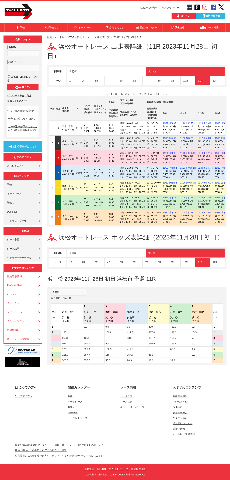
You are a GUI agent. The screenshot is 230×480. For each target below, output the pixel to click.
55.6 (107, 360)
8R (159, 80)
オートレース (14, 193)
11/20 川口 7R (187, 123)
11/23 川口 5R (221, 212)
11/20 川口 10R (187, 153)
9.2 (193, 343)
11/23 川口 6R (221, 197)
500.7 (152, 326)
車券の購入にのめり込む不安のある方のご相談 (41, 450)
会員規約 (89, 469)
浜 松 (152, 71)
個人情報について (118, 469)
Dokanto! (12, 211)
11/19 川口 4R (204, 123)
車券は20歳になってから (21, 118)
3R (96, 80)
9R (172, 80)
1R (70, 80)
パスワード (14, 62)
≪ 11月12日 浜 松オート (120, 94)
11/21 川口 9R (169, 153)
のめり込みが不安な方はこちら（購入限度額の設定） (22, 128)
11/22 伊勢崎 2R (170, 168)
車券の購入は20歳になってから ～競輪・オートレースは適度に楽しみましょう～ (62, 444)
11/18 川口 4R (221, 123)
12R (215, 80)
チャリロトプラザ (17, 220)
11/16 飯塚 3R (221, 138)
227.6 (152, 332)
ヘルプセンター (170, 7)
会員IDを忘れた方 (17, 101)
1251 (65, 332)
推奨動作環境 (138, 469)
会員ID (12, 47)
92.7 (194, 326)
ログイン (22, 87)
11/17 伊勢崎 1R (205, 183)
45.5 (194, 332)
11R (200, 80)
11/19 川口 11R (205, 153)
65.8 (172, 349)
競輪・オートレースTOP (60, 37)
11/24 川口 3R (204, 197)
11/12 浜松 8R (221, 183)
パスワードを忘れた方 (19, 95)
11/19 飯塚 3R (169, 138)
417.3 (173, 326)
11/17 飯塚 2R (204, 138)
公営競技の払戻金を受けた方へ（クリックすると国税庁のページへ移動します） (59, 455)
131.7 (152, 338)
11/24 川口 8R (204, 212)
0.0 (85, 326)
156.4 (173, 343)
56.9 (151, 354)
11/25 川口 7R (187, 212)
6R (134, 80)
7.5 (193, 338)
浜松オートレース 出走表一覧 (93, 37)
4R (108, 80)
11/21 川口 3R (169, 123)
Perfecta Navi (14, 285)
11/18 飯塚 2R (187, 138)
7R (146, 80)
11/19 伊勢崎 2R (170, 183)
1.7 (193, 349)
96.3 (129, 360)
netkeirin (11, 294)
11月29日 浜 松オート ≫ (153, 94)
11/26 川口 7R (169, 212)
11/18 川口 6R (221, 153)
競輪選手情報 (14, 276)
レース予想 (13, 239)
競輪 (9, 184)
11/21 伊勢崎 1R (188, 168)
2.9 (193, 354)
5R (121, 80)
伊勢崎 (73, 71)
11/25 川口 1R (187, 197)
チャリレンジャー (17, 321)
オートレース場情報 (18, 338)
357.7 (87, 354)
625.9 (87, 349)
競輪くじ (12, 202)
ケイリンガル (14, 312)
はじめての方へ (149, 7)
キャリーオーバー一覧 (19, 257)
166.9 (152, 343)
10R (185, 80)
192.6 (173, 332)
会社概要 (101, 469)
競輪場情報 (13, 330)
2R (83, 80)
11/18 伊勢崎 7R (188, 183)
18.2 (151, 360)
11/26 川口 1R (169, 197)
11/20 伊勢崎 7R (205, 168)
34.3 (172, 360)
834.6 (130, 338)
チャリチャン (14, 303)
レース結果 (13, 248)
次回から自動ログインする (22, 78)
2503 (108, 332)
